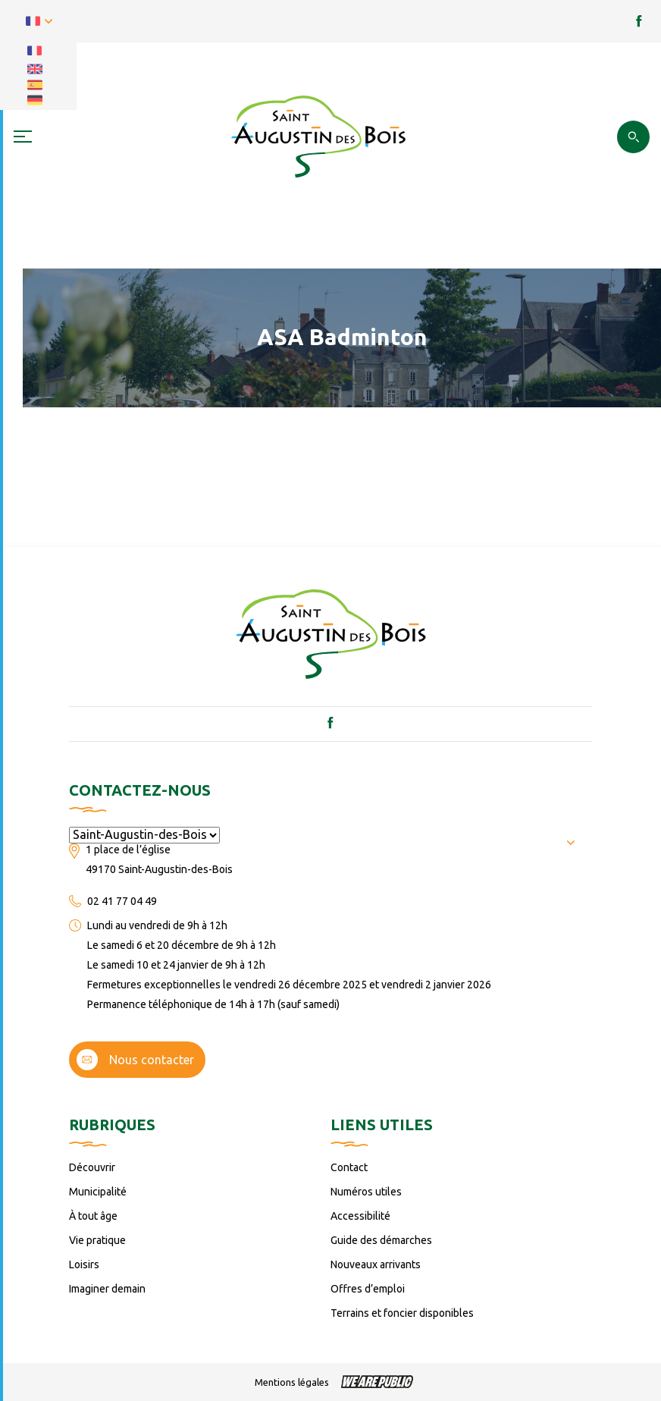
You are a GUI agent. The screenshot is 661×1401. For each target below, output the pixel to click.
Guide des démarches (381, 1240)
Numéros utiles (366, 1192)
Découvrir (92, 1167)
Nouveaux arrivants (375, 1264)
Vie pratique (97, 1240)
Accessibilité (360, 1216)
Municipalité (98, 1192)
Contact (349, 1167)
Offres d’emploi (367, 1289)
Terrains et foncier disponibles (402, 1313)
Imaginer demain (107, 1289)
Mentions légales (292, 1382)
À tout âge (93, 1216)
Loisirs (84, 1264)
